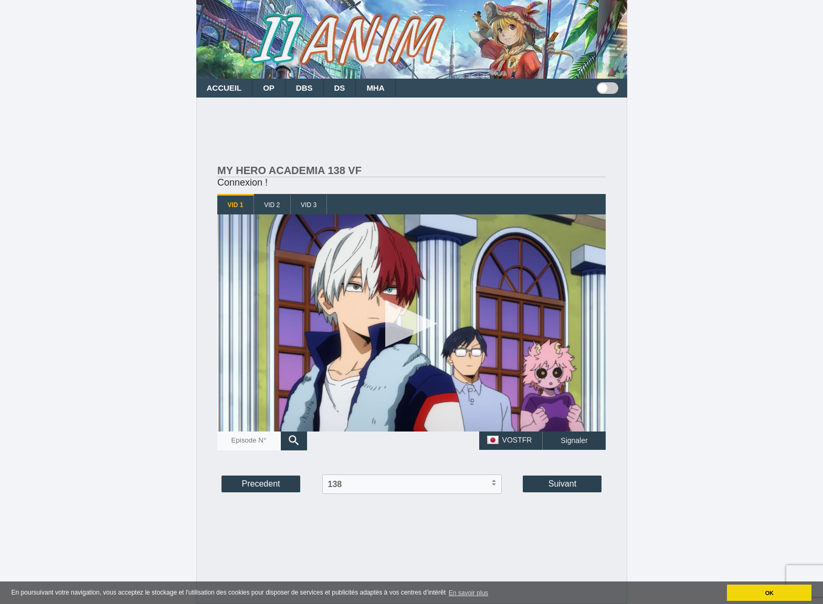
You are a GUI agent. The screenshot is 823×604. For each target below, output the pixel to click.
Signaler (574, 440)
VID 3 (308, 205)
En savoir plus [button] (468, 593)
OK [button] (769, 593)
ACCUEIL (224, 87)
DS (339, 87)
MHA (375, 87)
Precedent (261, 483)
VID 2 (272, 205)
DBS (304, 87)
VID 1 (235, 205)
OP (269, 87)
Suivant (562, 483)
